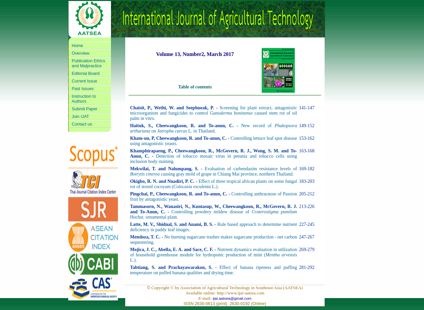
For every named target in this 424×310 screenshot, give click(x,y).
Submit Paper (85, 108)
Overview (80, 53)
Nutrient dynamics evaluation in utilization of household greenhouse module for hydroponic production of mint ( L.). (213, 255)
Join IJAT (80, 116)
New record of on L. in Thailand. (213, 128)
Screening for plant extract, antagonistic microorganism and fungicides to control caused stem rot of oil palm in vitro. (213, 113)
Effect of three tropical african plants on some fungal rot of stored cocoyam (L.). (213, 184)
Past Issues (83, 88)
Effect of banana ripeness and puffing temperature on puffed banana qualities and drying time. (213, 270)
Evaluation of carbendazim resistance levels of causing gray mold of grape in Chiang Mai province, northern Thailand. (213, 171)
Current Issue (84, 80)
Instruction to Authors (84, 99)
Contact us (82, 124)
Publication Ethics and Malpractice (88, 63)
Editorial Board (86, 73)
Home (77, 45)
